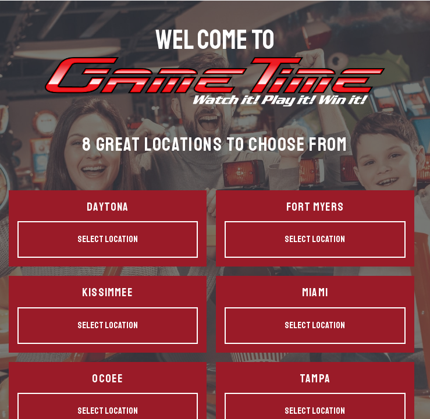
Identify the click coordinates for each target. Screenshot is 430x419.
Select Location (107, 239)
